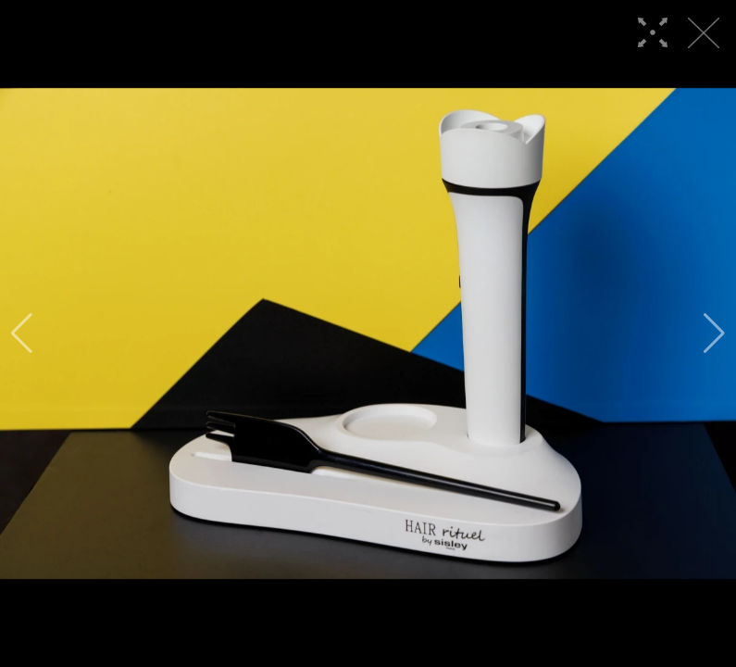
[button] (21, 333)
